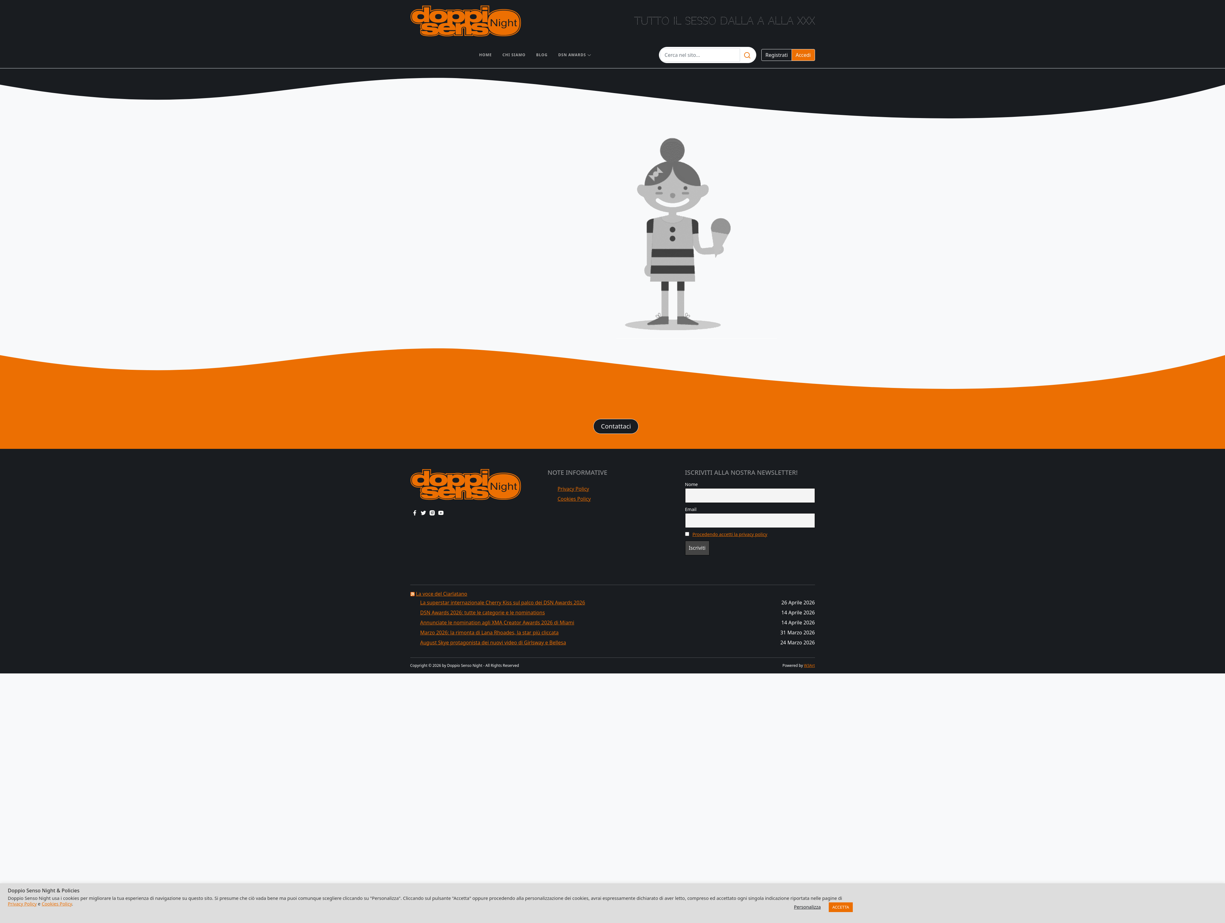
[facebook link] (414, 513)
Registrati (776, 55)
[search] (747, 55)
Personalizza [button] (807, 907)
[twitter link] (423, 513)
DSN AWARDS (572, 54)
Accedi (803, 55)
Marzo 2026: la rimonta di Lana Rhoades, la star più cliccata (489, 632)
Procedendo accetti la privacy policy (729, 534)
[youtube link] (441, 513)
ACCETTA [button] (840, 907)
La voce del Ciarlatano (441, 593)
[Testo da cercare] (700, 55)
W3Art (809, 665)
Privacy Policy (573, 488)
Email (691, 509)
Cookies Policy (574, 498)
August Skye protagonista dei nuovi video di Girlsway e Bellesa (493, 642)
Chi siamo (514, 54)
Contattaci (616, 426)
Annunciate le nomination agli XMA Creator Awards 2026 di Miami (497, 622)
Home (485, 54)
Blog (542, 54)
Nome (691, 484)
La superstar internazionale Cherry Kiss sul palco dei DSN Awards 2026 (502, 602)
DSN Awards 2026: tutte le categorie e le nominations (482, 612)
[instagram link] (432, 513)
